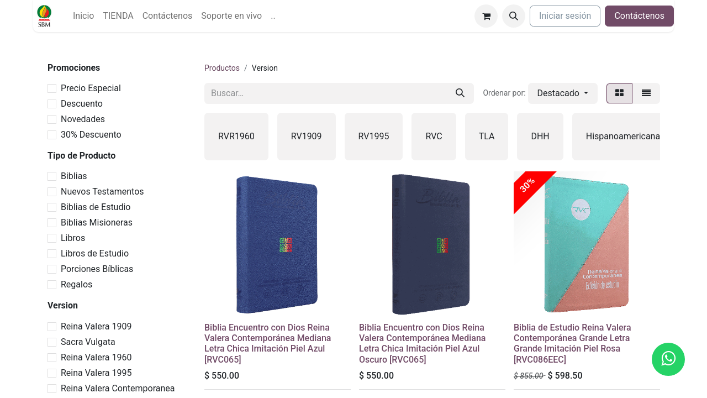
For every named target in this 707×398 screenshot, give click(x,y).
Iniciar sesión (565, 16)
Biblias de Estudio (95, 207)
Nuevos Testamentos (102, 191)
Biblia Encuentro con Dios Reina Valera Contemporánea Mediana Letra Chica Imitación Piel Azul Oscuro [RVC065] (422, 343)
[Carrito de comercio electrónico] (486, 16)
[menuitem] (83, 16)
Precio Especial (91, 88)
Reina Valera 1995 (96, 373)
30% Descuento (91, 134)
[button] (513, 16)
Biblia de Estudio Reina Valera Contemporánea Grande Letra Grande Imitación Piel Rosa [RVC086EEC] (572, 343)
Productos (222, 68)
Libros (73, 238)
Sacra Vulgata (88, 342)
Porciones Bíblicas (97, 269)
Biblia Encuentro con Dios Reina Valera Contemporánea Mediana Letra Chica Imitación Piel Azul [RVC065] (267, 343)
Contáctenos (639, 16)
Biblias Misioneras (97, 222)
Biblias (74, 176)
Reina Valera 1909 (96, 326)
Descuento (82, 103)
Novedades (83, 119)
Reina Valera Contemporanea (118, 388)
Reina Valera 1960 (96, 357)
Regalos (76, 284)
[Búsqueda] (460, 93)
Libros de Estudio (95, 253)
